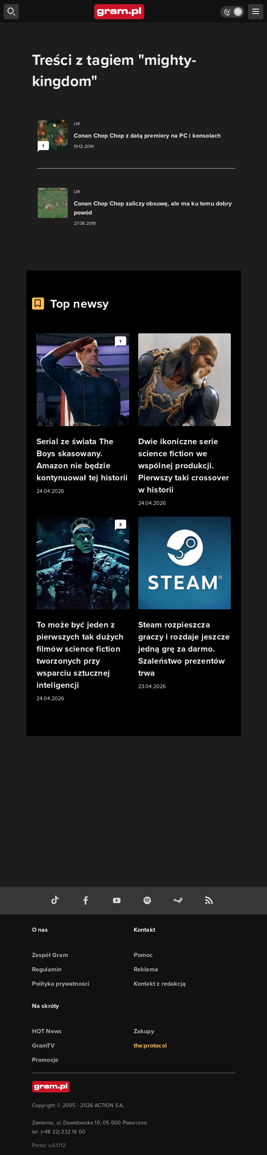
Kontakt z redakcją (160, 983)
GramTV (43, 1045)
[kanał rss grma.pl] (210, 901)
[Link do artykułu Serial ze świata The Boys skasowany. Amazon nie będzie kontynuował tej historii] (83, 414)
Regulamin (47, 969)
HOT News (47, 1031)
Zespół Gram (50, 955)
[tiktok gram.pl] (56, 901)
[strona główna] (119, 11)
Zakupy (144, 1031)
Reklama (146, 969)
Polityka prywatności (61, 983)
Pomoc (143, 955)
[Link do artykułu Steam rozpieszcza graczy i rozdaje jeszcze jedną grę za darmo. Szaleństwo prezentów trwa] (184, 604)
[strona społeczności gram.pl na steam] (180, 901)
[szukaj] (11, 11)
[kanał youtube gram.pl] (118, 901)
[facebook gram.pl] (87, 901)
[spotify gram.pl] (149, 901)
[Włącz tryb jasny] (232, 12)
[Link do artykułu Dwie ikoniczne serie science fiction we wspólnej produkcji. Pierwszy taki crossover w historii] (184, 420)
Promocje (45, 1059)
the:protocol (150, 1045)
